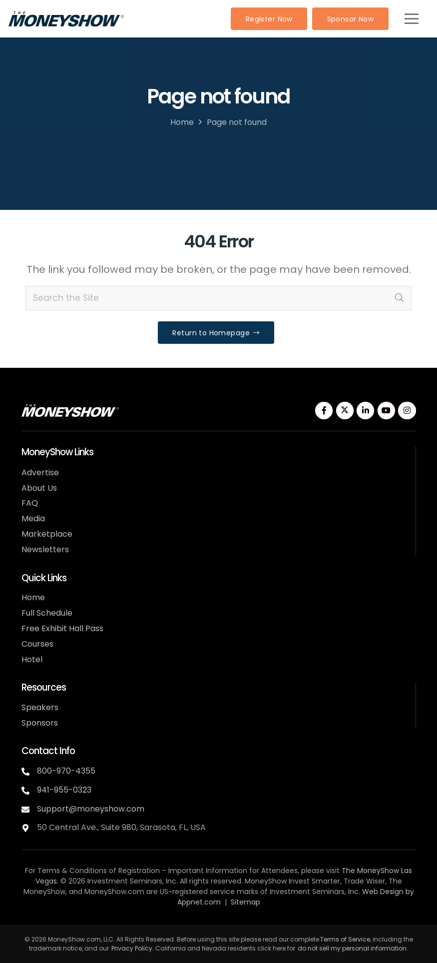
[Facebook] (324, 410)
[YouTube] (386, 410)
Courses (37, 644)
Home (182, 122)
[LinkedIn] (365, 410)
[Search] (399, 298)
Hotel (31, 659)
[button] (411, 19)
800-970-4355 (66, 771)
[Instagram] (407, 410)
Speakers (39, 707)
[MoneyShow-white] (70, 410)
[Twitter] (345, 410)
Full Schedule (46, 613)
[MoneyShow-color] (66, 18)
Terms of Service (345, 939)
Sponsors (39, 723)
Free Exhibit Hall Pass (62, 628)
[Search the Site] (218, 298)
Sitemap (245, 902)
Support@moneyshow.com (90, 809)
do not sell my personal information (352, 948)
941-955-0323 (64, 790)
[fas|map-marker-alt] (29, 827)
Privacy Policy (131, 948)
